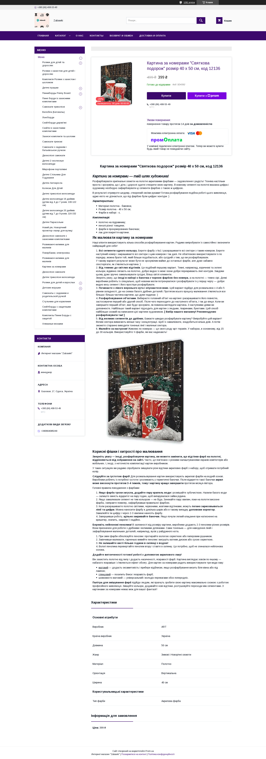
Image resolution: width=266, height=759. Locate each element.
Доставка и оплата (152, 35)
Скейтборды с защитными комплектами (56, 308)
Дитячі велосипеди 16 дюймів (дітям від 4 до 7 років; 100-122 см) (59, 202)
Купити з (207, 95)
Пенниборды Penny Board (56, 93)
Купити (166, 95)
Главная (43, 35)
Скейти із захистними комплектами (53, 129)
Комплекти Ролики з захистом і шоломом (59, 81)
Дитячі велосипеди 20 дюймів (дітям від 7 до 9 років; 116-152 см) (59, 213)
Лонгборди (48, 117)
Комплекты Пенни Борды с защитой (56, 317)
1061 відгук (189, 2)
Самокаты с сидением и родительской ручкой (55, 295)
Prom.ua (150, 751)
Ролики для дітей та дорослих (53, 64)
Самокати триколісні (53, 106)
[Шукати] (201, 20)
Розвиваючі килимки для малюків (55, 246)
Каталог (60, 35)
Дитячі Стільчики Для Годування (54, 176)
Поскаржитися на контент (133, 754)
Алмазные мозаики (52, 323)
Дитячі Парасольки (52, 222)
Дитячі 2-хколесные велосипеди (53, 162)
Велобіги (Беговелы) (53, 112)
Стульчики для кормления (56, 301)
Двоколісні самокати (53, 155)
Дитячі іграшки (50, 87)
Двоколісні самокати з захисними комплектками (56, 237)
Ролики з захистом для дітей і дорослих (58, 72)
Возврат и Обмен (121, 35)
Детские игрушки (51, 287)
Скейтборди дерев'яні (54, 122)
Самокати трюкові (52, 141)
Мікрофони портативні (54, 169)
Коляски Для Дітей (52, 188)
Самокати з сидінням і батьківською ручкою (54, 148)
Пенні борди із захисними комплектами (56, 100)
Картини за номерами (54, 266)
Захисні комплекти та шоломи (58, 136)
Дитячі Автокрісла (52, 183)
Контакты (96, 35)
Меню (41, 57)
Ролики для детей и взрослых (58, 282)
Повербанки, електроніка (56, 252)
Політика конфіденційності (161, 754)
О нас (79, 35)
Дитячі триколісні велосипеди (58, 193)
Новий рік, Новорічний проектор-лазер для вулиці (57, 229)
